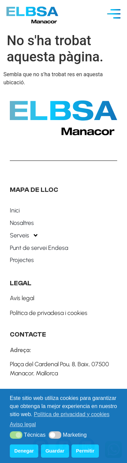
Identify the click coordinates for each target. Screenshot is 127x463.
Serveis (24, 235)
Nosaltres (22, 223)
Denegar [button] (24, 451)
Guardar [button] (54, 451)
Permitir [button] (85, 451)
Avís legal (22, 298)
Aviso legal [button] (23, 424)
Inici (15, 210)
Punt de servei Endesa (39, 248)
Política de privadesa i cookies (48, 313)
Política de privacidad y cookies (71, 414)
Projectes (22, 260)
